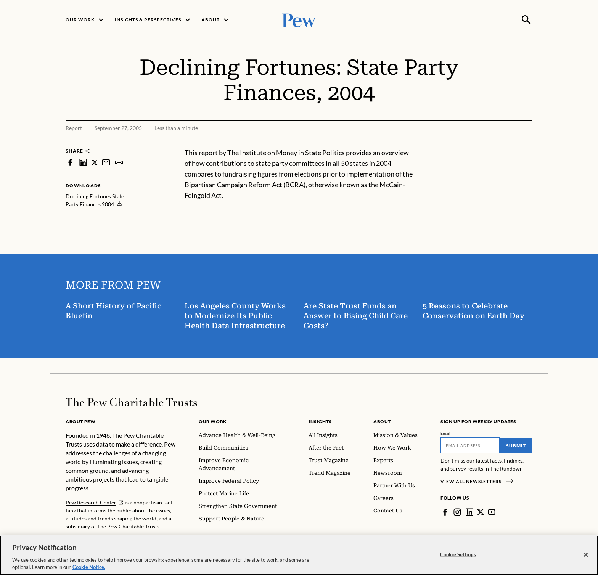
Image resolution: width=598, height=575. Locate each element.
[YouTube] (491, 512)
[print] (119, 162)
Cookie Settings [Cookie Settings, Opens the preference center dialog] (458, 557)
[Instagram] (457, 512)
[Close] (585, 557)
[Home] (131, 402)
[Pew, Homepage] (299, 19)
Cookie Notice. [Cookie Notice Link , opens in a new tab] (88, 570)
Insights (320, 421)
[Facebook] (445, 512)
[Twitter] (480, 512)
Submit (516, 445)
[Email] (470, 445)
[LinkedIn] (469, 512)
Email (445, 433)
